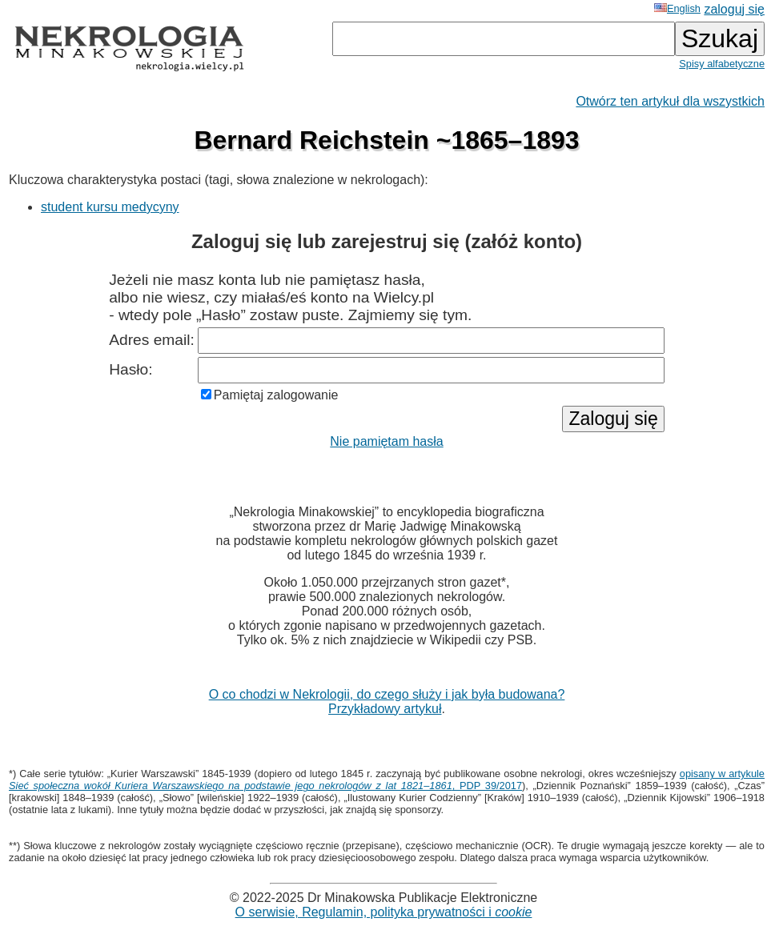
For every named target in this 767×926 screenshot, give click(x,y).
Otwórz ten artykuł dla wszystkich (670, 101)
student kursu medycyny (110, 207)
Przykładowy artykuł (384, 709)
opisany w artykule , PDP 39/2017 (387, 780)
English (677, 8)
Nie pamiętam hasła (386, 441)
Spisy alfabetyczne (722, 64)
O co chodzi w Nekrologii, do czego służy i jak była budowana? (387, 694)
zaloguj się (734, 9)
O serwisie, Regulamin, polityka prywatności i (383, 912)
